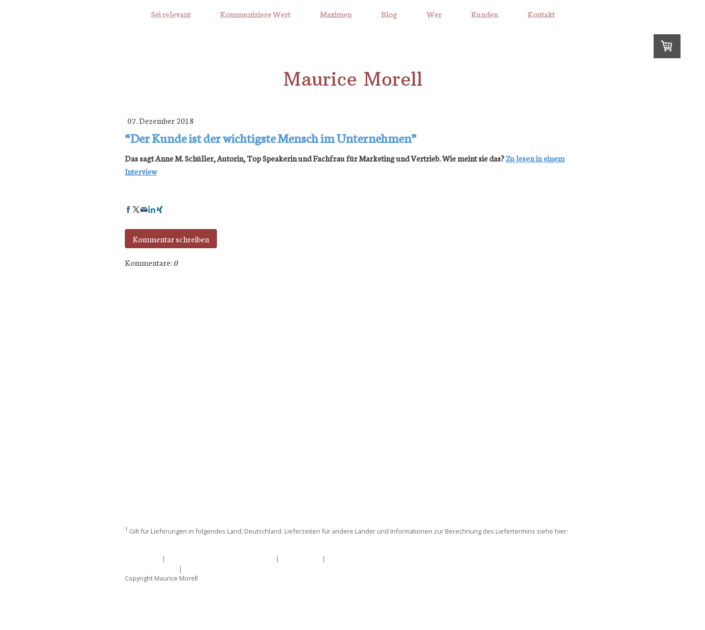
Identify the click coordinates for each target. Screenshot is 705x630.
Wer (434, 14)
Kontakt (541, 14)
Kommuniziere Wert (255, 14)
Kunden (484, 14)
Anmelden (564, 588)
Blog (389, 14)
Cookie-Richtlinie (151, 568)
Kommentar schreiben (171, 238)
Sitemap (197, 568)
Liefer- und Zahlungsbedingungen (178, 541)
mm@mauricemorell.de (352, 388)
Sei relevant (170, 14)
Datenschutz (301, 558)
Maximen (336, 14)
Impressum (143, 558)
